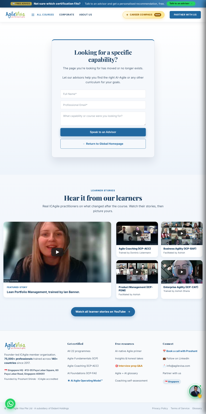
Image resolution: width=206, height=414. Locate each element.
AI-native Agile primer (128, 351)
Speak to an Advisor (103, 132)
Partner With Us (185, 14)
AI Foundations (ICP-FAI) (82, 373)
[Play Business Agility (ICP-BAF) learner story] (182, 239)
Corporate (66, 14)
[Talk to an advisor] (103, 4)
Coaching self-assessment (131, 380)
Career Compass (143, 14)
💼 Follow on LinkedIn (176, 358)
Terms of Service (180, 408)
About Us (85, 14)
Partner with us (172, 373)
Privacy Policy (160, 408)
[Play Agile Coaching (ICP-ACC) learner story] (137, 239)
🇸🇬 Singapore (172, 381)
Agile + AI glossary (126, 373)
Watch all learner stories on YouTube (103, 311)
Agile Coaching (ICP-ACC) (83, 365)
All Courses (42, 14)
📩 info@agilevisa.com (176, 365)
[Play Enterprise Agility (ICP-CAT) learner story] (182, 279)
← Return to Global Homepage (103, 143)
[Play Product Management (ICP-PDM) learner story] (137, 279)
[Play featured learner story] (57, 259)
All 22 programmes (78, 351)
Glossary (197, 408)
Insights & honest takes (129, 358)
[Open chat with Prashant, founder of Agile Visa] (195, 391)
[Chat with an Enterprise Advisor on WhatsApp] (10, 404)
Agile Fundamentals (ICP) (82, 358)
